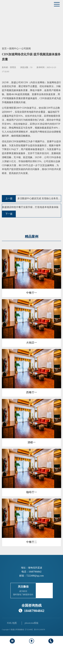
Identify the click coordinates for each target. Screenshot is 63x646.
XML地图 (12, 623)
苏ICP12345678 (39, 629)
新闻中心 (14, 48)
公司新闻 (26, 48)
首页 (4, 48)
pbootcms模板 (31, 623)
